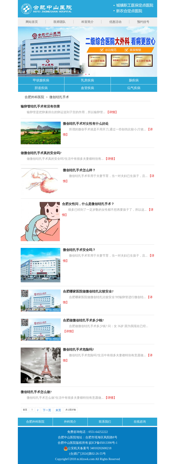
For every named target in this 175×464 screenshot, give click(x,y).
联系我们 (105, 421)
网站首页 (32, 22)
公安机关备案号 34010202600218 (87, 448)
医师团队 (60, 22)
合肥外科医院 (34, 97)
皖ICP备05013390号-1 (103, 442)
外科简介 (70, 421)
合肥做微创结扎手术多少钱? (83, 320)
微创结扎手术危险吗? (78, 349)
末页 (58, 410)
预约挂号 (143, 22)
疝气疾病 (133, 88)
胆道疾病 (41, 88)
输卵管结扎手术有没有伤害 (40, 106)
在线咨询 (140, 421)
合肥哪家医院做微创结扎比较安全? (88, 291)
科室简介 (87, 22)
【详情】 (112, 112)
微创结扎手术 (59, 97)
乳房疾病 (87, 80)
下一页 (47, 410)
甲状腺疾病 (41, 80)
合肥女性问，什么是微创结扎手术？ (88, 204)
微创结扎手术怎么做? (36, 392)
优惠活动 (115, 22)
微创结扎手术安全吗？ (79, 250)
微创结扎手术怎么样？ (79, 170)
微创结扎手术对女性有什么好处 (86, 123)
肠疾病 (134, 80)
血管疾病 (87, 88)
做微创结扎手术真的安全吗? (41, 153)
